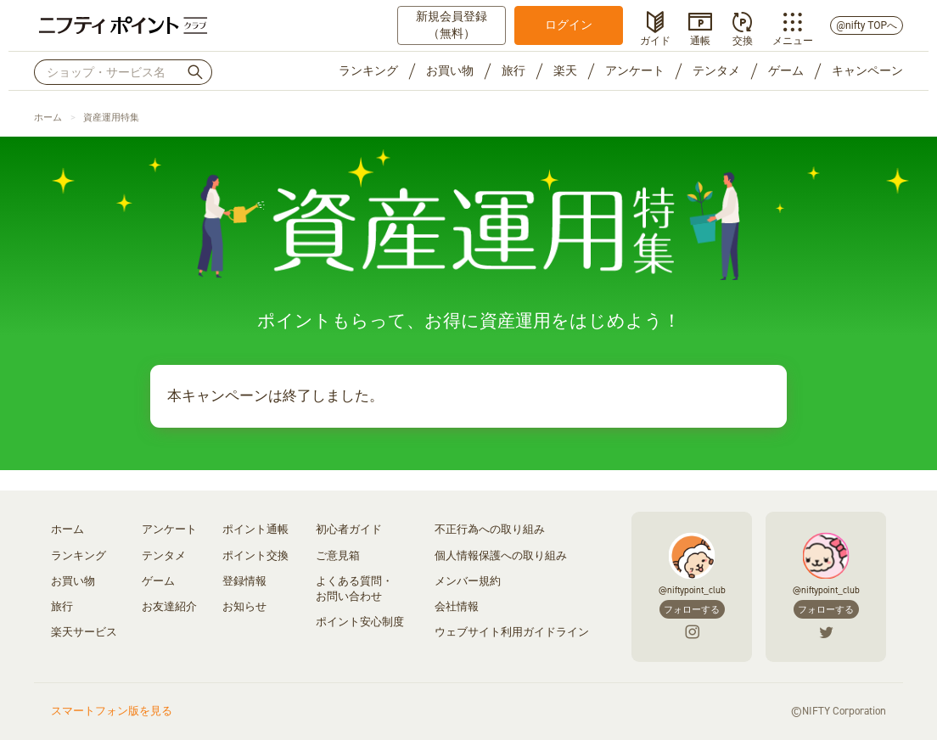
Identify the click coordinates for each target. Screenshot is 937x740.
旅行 (513, 70)
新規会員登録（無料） (451, 24)
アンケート (635, 70)
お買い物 (450, 70)
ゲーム (786, 70)
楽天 (565, 70)
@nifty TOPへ (866, 25)
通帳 (700, 39)
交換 (742, 39)
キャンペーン (867, 70)
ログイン (568, 24)
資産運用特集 (111, 117)
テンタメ (716, 70)
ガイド (655, 39)
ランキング (368, 70)
